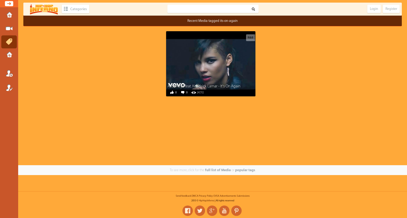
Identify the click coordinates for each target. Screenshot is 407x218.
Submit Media (9, 28)
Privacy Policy (206, 196)
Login (9, 73)
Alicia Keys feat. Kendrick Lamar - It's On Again (203, 86)
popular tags (245, 170)
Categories (78, 9)
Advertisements (228, 196)
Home (9, 15)
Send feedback (183, 196)
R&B (250, 37)
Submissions (9, 55)
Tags (9, 41)
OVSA (216, 196)
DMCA (195, 196)
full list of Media (218, 170)
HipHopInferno (206, 200)
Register (9, 87)
